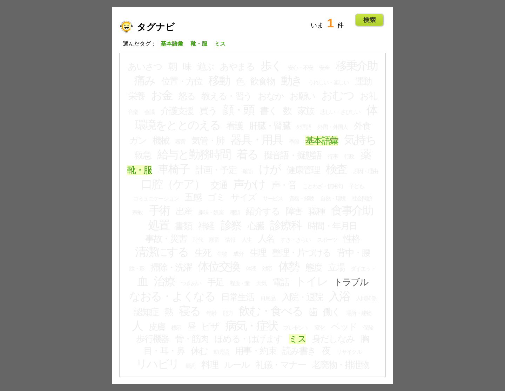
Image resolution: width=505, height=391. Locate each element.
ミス (297, 339)
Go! (369, 20)
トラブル (351, 282)
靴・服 (139, 170)
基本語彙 (321, 140)
